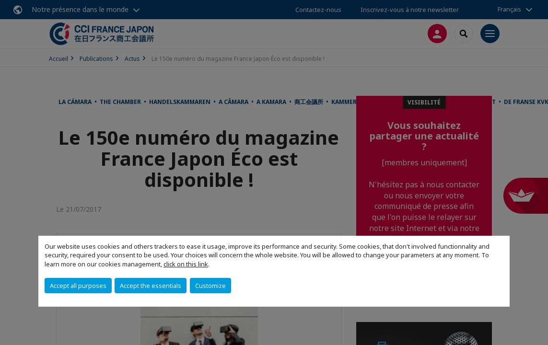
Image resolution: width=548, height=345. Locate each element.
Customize (210, 285)
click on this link (185, 264)
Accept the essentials (150, 285)
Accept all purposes (78, 285)
